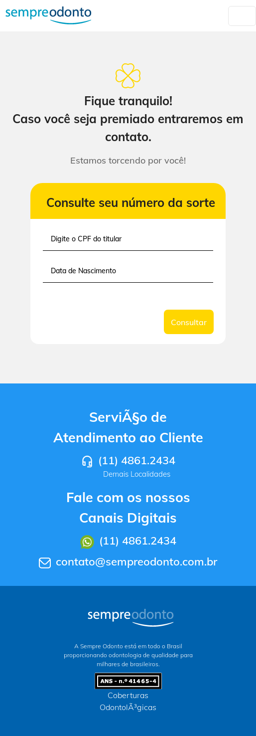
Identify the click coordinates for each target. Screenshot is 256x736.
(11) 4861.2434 (136, 460)
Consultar (189, 322)
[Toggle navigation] (242, 16)
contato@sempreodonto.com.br (136, 561)
